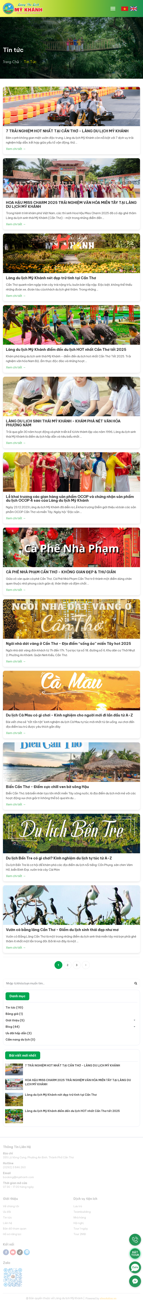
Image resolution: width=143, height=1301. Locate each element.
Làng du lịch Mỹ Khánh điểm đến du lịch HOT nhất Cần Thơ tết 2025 (72, 1111)
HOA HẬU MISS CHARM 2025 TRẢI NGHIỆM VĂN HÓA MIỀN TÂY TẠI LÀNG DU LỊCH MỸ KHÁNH (78, 1082)
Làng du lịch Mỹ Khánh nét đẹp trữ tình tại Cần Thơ (61, 1095)
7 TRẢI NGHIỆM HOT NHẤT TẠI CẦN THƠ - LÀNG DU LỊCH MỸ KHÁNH (72, 1065)
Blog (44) (13, 1026)
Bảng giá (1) (14, 1014)
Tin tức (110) (14, 1007)
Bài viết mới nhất (22, 1055)
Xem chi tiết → (16, 149)
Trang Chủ (11, 61)
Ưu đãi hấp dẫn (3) (19, 1033)
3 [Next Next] (76, 965)
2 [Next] (67, 965)
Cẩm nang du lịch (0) (20, 1039)
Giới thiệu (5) (15, 1020)
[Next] (86, 965)
